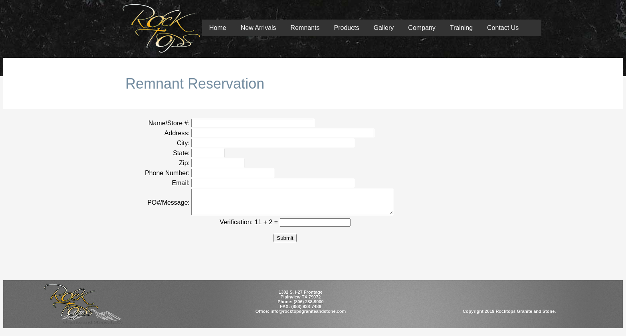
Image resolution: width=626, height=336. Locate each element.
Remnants (305, 27)
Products (346, 27)
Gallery (384, 27)
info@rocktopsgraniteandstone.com (308, 316)
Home (217, 27)
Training (461, 27)
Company (421, 27)
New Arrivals (258, 27)
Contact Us (503, 27)
